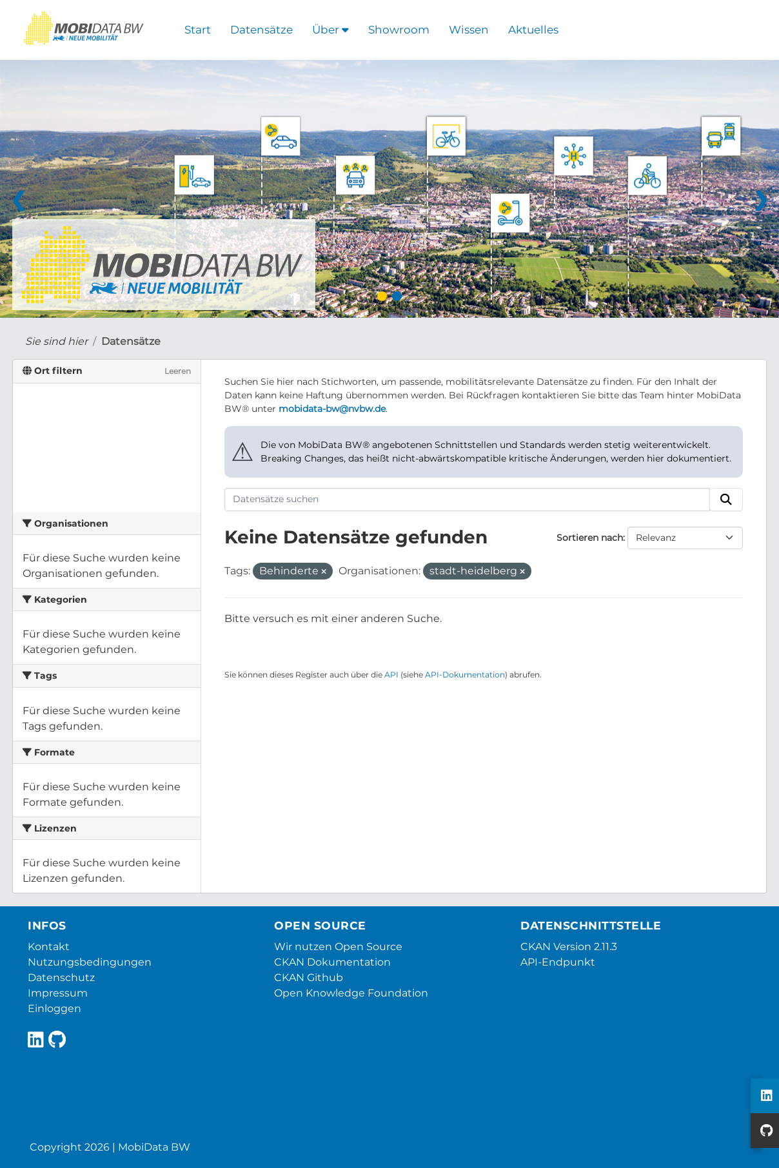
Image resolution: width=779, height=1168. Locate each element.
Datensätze (261, 29)
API (391, 674)
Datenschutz (61, 977)
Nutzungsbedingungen (90, 962)
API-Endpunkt (557, 962)
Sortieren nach (590, 537)
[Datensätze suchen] (467, 499)
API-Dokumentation (465, 674)
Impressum (58, 993)
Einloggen (54, 1008)
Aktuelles (533, 29)
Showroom (398, 29)
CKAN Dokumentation (332, 962)
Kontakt (49, 946)
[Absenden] (726, 499)
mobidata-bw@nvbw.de (332, 408)
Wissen (469, 29)
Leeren (177, 371)
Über (330, 29)
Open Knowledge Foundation (351, 993)
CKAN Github (308, 977)
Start (197, 29)
